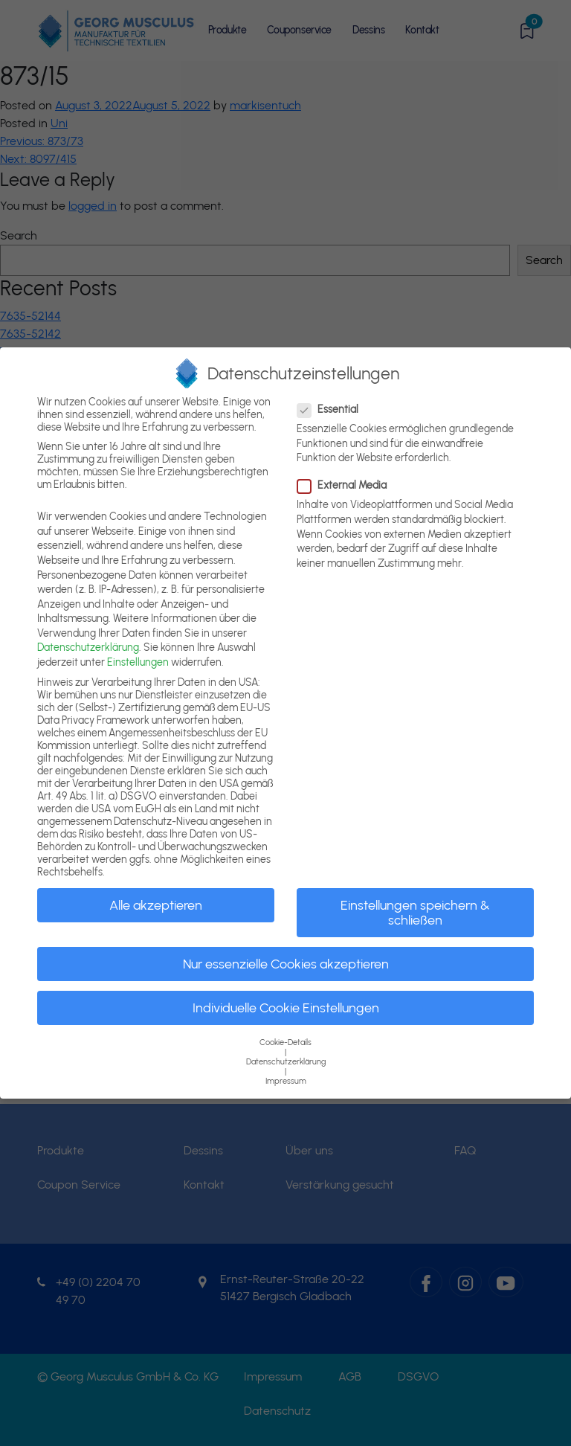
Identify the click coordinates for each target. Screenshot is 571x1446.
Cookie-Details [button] (285, 1042)
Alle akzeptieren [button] (155, 905)
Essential (332, 409)
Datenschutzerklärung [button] (286, 1062)
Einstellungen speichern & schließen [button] (415, 912)
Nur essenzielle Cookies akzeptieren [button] (286, 963)
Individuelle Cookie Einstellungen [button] (286, 1007)
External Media (346, 485)
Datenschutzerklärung (88, 647)
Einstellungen (138, 662)
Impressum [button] (285, 1081)
